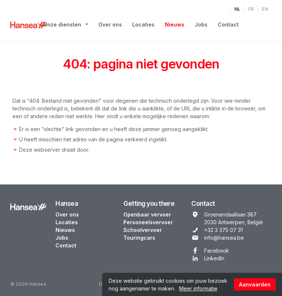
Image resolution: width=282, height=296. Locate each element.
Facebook (216, 250)
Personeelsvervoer (148, 222)
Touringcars (139, 238)
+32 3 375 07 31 (223, 230)
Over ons (110, 24)
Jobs (201, 24)
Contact (228, 24)
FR (251, 9)
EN (265, 9)
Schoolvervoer (142, 230)
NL (237, 9)
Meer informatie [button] (198, 288)
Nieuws (174, 24)
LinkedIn (214, 258)
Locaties (143, 24)
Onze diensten (62, 24)
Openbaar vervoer (147, 214)
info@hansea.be (224, 238)
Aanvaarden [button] (255, 284)
